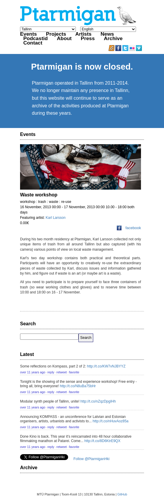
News (107, 34)
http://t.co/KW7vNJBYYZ (106, 366)
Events (28, 34)
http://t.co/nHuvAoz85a (110, 421)
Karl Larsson (55, 218)
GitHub (122, 494)
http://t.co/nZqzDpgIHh (98, 401)
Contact (32, 43)
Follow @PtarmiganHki (91, 459)
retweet (61, 372)
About (64, 38)
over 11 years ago (32, 372)
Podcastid (35, 38)
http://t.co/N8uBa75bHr (78, 386)
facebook (129, 228)
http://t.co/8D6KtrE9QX (102, 441)
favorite (74, 372)
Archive (113, 38)
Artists (83, 34)
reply (50, 372)
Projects (56, 34)
